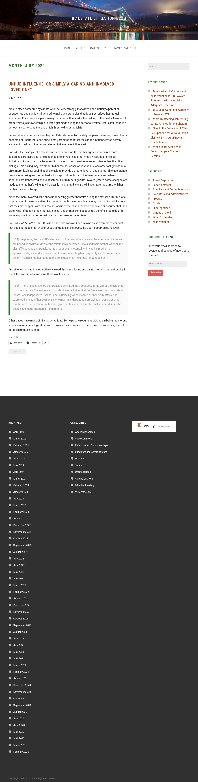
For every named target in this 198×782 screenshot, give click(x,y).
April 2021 (18, 656)
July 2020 (18, 716)
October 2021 (20, 616)
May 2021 (18, 650)
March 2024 (19, 476)
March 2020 (19, 743)
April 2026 (18, 430)
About (78, 47)
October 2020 (20, 696)
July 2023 (18, 496)
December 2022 (22, 523)
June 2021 (19, 643)
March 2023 (19, 503)
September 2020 (22, 703)
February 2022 (21, 590)
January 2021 (20, 676)
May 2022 (18, 570)
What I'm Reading (163, 215)
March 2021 (19, 663)
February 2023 (21, 510)
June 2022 (19, 563)
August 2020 (20, 710)
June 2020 (19, 723)
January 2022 (20, 596)
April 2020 (18, 736)
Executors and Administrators (170, 192)
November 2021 (22, 610)
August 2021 (20, 630)
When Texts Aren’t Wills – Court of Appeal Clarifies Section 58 (167, 150)
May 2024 (18, 463)
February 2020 (21, 750)
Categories (97, 47)
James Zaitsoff (127, 47)
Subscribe (156, 271)
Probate (157, 197)
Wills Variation (161, 220)
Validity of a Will (162, 210)
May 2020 (18, 730)
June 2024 (19, 456)
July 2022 (18, 556)
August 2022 (20, 550)
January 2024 (20, 490)
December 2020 (22, 683)
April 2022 (18, 576)
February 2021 (21, 670)
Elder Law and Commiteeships (171, 187)
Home (63, 47)
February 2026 (21, 443)
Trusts (156, 201)
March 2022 (19, 583)
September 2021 (22, 623)
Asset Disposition (163, 178)
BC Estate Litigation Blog (99, 18)
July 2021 (18, 636)
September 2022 (22, 543)
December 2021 (22, 603)
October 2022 (20, 536)
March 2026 (19, 436)
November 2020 (22, 690)
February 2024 (21, 483)
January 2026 (20, 450)
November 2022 (22, 530)
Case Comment (162, 183)
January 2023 (20, 516)
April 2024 (18, 470)
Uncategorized (161, 206)
